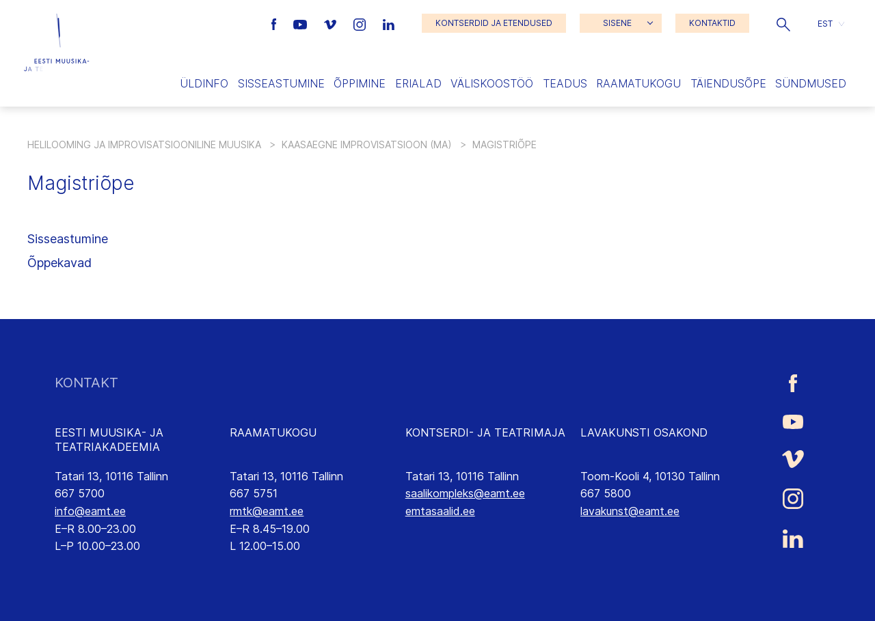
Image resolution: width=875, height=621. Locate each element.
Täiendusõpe (728, 83)
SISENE (617, 23)
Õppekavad (59, 263)
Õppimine (360, 83)
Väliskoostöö (491, 83)
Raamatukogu (638, 83)
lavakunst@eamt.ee (629, 511)
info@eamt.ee (90, 511)
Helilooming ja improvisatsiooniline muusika (144, 144)
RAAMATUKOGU (273, 432)
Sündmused (810, 83)
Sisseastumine (281, 83)
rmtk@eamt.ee (267, 511)
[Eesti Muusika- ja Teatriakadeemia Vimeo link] (331, 23)
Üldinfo (204, 83)
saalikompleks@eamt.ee (465, 493)
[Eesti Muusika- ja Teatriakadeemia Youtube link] (301, 23)
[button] (783, 23)
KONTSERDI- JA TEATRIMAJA (485, 432)
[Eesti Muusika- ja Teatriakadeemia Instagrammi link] (361, 23)
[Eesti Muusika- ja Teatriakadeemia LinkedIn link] (388, 23)
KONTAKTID (712, 23)
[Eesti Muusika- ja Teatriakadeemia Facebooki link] (275, 23)
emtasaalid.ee (440, 511)
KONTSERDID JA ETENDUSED (493, 23)
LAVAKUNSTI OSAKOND (644, 432)
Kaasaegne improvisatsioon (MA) (367, 144)
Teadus (565, 83)
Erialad (418, 83)
